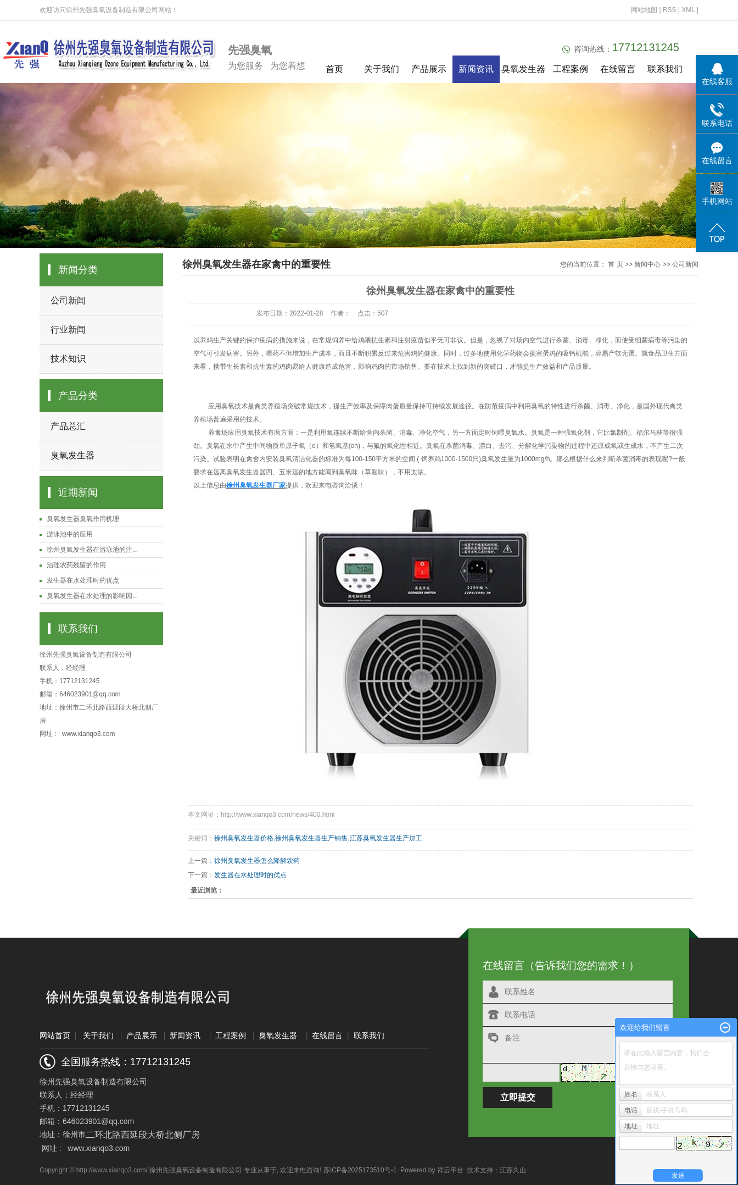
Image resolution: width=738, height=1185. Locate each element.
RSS (670, 10)
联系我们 (665, 69)
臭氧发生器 (523, 69)
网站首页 (55, 1035)
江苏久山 (513, 1170)
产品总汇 (68, 426)
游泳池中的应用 (70, 534)
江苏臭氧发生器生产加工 (386, 838)
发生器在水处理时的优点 (83, 580)
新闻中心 (647, 264)
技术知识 (68, 358)
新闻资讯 (476, 69)
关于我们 (381, 69)
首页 (334, 69)
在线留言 (617, 69)
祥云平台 (450, 1170)
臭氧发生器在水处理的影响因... (92, 596)
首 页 (615, 264)
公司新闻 (68, 300)
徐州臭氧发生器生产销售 (311, 838)
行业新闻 (68, 329)
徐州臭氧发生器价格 (243, 838)
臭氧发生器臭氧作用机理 (83, 519)
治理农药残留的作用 (76, 565)
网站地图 (645, 10)
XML (688, 10)
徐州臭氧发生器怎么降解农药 (257, 861)
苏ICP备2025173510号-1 (359, 1170)
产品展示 (428, 69)
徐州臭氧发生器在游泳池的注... (92, 549)
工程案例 (570, 69)
